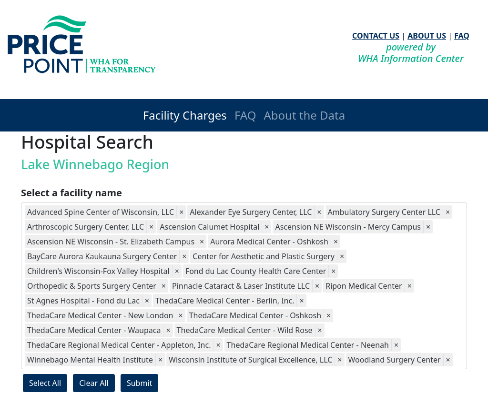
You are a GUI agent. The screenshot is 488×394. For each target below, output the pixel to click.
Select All (45, 383)
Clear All (94, 383)
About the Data (304, 115)
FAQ (461, 35)
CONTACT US (375, 35)
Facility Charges (185, 115)
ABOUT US (426, 35)
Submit (139, 383)
